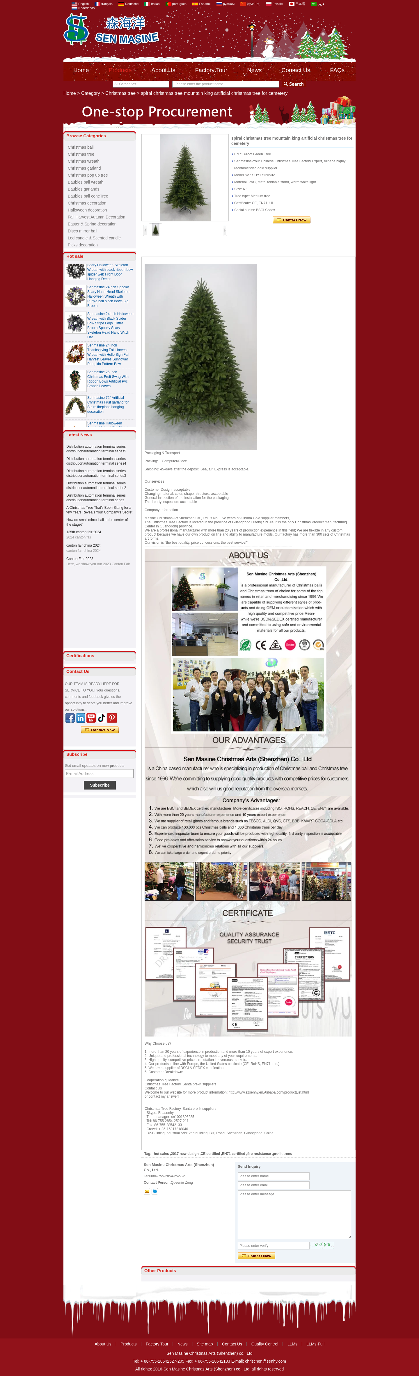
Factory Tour (211, 70)
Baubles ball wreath (85, 182)
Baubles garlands (83, 189)
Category (90, 93)
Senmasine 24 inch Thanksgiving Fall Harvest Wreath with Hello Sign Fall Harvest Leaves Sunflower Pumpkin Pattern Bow (108, 357)
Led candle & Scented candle (94, 238)
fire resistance (259, 1154)
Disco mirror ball (82, 231)
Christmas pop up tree (88, 175)
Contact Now (100, 730)
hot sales (161, 1154)
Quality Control (264, 1344)
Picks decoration (83, 245)
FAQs (337, 70)
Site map (205, 1344)
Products (120, 70)
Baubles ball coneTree (88, 196)
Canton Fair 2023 (79, 559)
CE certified (210, 1154)
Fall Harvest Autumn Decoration (96, 217)
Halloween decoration (87, 210)
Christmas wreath (84, 161)
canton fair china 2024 (83, 545)
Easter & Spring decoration (92, 224)
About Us (163, 70)
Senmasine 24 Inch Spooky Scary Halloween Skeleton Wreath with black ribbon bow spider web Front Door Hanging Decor (110, 272)
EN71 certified (233, 1154)
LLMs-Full (315, 1344)
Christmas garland (84, 168)
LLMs (292, 1344)
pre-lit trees (282, 1154)
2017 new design (185, 1154)
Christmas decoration (87, 203)
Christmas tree (120, 93)
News (254, 70)
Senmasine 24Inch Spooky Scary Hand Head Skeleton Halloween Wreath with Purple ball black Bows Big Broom (108, 299)
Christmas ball (81, 147)
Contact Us (295, 70)
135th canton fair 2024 (83, 532)
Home (81, 70)
